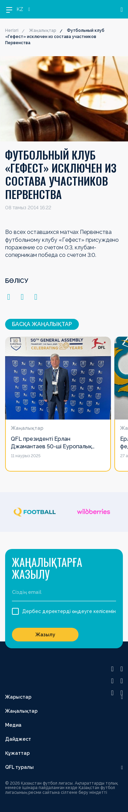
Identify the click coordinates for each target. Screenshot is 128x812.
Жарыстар (18, 697)
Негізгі (11, 30)
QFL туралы (19, 767)
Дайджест (18, 739)
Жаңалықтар (42, 30)
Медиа (13, 725)
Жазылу (45, 634)
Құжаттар (17, 753)
